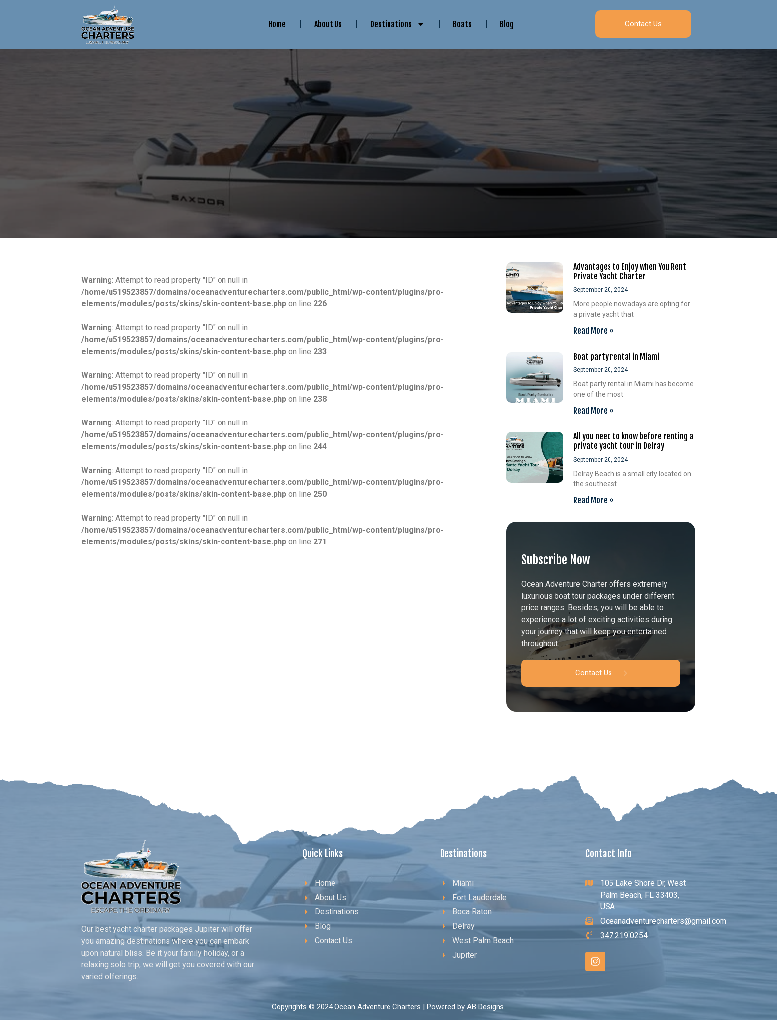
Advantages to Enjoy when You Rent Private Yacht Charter (629, 271)
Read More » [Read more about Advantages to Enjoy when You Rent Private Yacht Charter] (593, 331)
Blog (507, 24)
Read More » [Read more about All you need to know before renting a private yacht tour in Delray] (593, 500)
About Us (328, 24)
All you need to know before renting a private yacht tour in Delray (633, 441)
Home (277, 24)
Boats (462, 24)
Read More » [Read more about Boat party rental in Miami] (593, 411)
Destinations (397, 24)
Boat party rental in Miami (616, 356)
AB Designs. (486, 1006)
